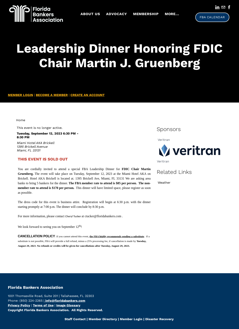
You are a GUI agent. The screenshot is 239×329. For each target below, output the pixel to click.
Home (20, 120)
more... (172, 14)
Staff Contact (75, 319)
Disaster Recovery (159, 319)
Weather (164, 182)
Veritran (164, 140)
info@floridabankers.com (64, 300)
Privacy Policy (19, 305)
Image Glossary (68, 305)
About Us (90, 14)
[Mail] (223, 7)
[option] (190, 148)
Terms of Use (43, 305)
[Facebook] (229, 7)
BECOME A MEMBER (52, 95)
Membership (146, 14)
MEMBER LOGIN (20, 95)
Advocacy (116, 14)
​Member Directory (103, 319)
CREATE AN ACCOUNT (87, 95)
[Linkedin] (217, 7)
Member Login (130, 319)
